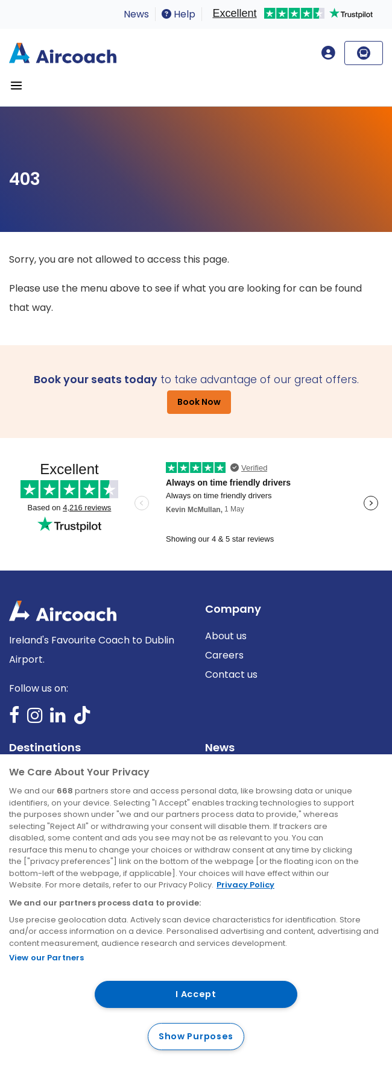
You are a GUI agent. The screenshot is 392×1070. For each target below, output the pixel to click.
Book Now (199, 402)
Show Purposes (196, 1036)
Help (178, 14)
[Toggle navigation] (16, 85)
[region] (196, 912)
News (136, 14)
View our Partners (46, 957)
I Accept (196, 994)
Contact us (231, 674)
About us (226, 636)
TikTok (82, 719)
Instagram (35, 719)
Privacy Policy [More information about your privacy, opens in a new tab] (245, 884)
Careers (224, 655)
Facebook (14, 719)
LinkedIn (58, 719)
